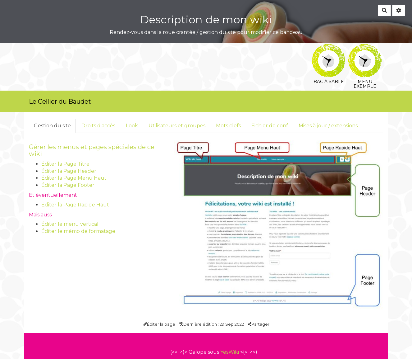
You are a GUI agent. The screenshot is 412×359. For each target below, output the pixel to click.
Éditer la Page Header (68, 171)
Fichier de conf (269, 126)
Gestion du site (52, 126)
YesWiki (229, 352)
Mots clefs (228, 126)
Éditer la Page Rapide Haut (75, 205)
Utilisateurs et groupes (177, 126)
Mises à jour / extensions (328, 126)
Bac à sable (328, 48)
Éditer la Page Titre (65, 164)
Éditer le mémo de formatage (78, 231)
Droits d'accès (98, 126)
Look (132, 126)
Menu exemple (365, 48)
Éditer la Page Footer (67, 185)
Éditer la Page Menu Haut (74, 178)
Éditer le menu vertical (69, 224)
